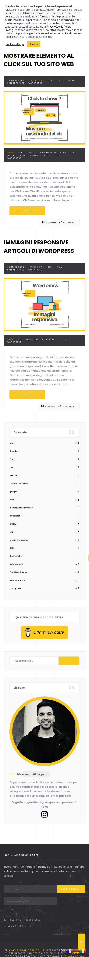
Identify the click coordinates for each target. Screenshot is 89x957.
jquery (70, 80)
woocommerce (17, 580)
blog (11, 443)
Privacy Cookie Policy (58, 26)
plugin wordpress (18, 540)
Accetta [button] (34, 44)
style (58, 155)
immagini (32, 339)
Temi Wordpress (18, 572)
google (13, 491)
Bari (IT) (25, 925)
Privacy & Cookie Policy (22, 950)
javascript (14, 515)
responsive (49, 339)
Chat (12, 459)
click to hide (27, 152)
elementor (67, 152)
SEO (11, 548)
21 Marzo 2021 (16, 80)
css (50, 80)
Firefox (13, 475)
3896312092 (33, 919)
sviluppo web (16, 83)
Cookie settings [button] (15, 44)
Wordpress (35, 83)
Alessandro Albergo (30, 774)
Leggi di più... (27, 210)
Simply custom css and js (35, 155)
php (11, 532)
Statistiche (15, 556)
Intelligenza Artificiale (21, 507)
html (59, 80)
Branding (14, 451)
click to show (47, 152)
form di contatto (18, 483)
